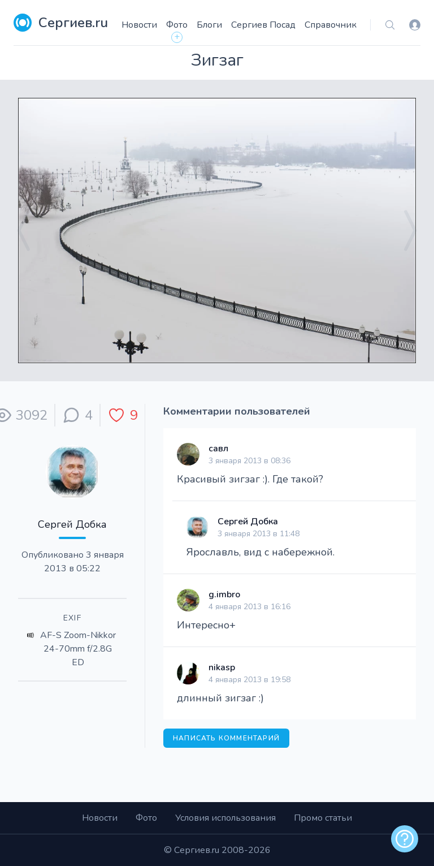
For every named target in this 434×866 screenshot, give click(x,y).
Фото (177, 25)
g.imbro (224, 594)
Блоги (209, 25)
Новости (139, 25)
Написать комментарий (226, 738)
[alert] (404, 838)
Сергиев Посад (263, 25)
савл (218, 448)
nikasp (222, 667)
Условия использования (225, 818)
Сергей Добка (72, 524)
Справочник (331, 25)
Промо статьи (323, 818)
